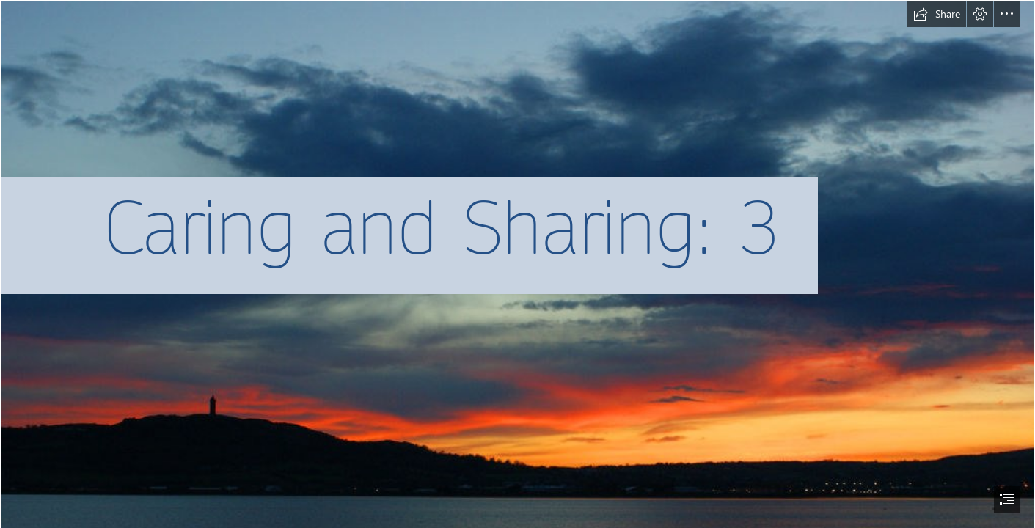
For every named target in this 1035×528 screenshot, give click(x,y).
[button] (936, 14)
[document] (517, 264)
